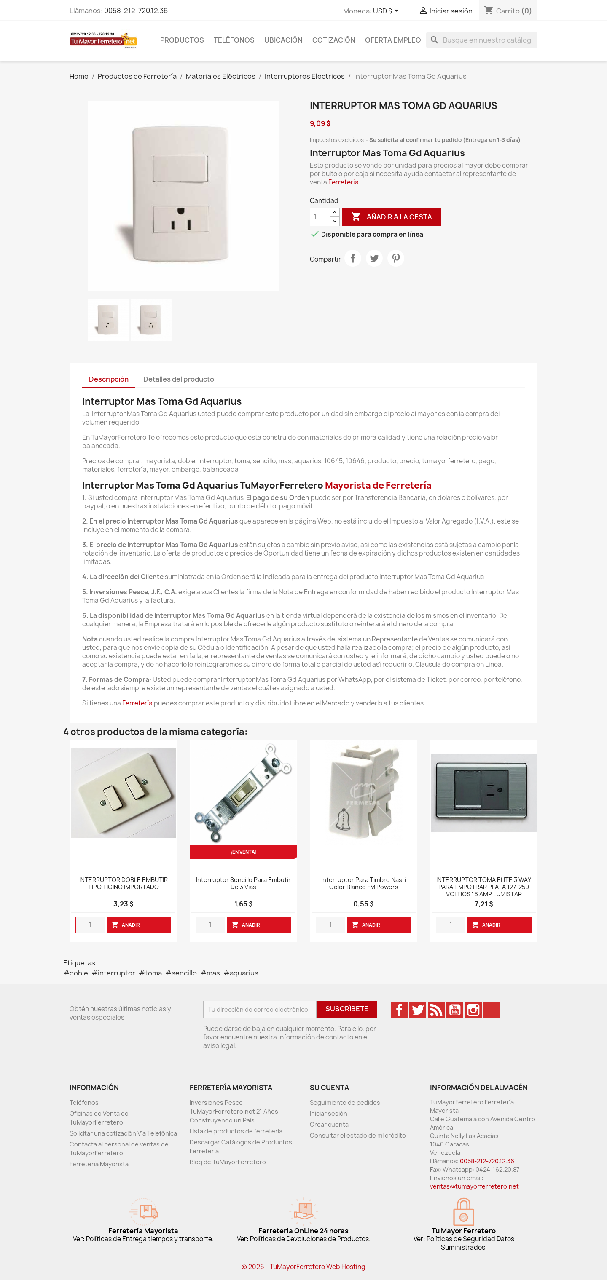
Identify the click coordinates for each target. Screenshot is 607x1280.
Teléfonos (234, 40)
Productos (182, 40)
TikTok (491, 1010)
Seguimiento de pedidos (345, 1102)
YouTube (454, 1010)
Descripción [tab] (109, 379)
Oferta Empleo (393, 40)
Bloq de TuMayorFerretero (228, 1162)
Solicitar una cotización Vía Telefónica (123, 1133)
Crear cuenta (329, 1124)
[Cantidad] (320, 217)
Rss (436, 1010)
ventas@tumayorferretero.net (474, 1186)
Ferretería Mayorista (99, 1164)
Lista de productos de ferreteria (236, 1131)
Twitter (417, 1010)
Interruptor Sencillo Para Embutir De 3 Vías (243, 883)
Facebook (399, 1010)
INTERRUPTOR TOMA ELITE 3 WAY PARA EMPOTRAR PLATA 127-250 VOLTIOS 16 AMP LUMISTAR (483, 887)
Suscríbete (346, 1008)
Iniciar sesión (328, 1113)
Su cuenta (329, 1087)
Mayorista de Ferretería (378, 485)
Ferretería (137, 703)
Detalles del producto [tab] (178, 379)
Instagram (473, 1010)
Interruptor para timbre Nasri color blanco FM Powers (363, 883)
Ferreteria (343, 182)
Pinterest (395, 258)
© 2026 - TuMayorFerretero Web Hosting (303, 1266)
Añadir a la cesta (391, 216)
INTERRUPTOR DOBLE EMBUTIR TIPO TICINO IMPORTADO (123, 883)
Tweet (374, 258)
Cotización (333, 40)
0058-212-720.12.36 (136, 10)
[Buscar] (481, 40)
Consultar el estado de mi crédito (358, 1135)
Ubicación (283, 40)
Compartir (352, 258)
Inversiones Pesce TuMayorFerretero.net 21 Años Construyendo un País (234, 1111)
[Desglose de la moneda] (387, 11)
